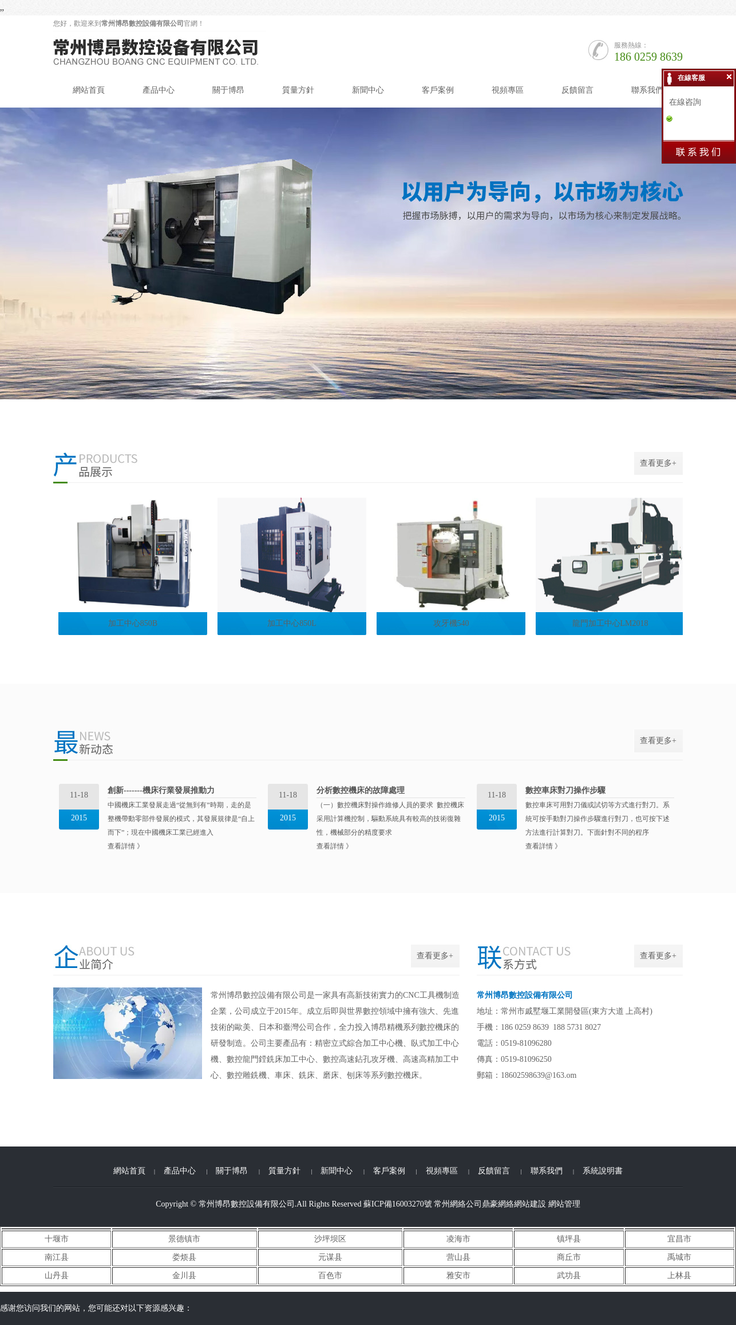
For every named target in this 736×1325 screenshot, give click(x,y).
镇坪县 (569, 1239)
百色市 (330, 1275)
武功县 (569, 1275)
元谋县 (330, 1257)
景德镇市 (184, 1239)
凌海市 (458, 1239)
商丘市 (569, 1257)
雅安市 (458, 1275)
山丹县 (57, 1275)
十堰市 (57, 1239)
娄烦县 (184, 1257)
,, (2, 7)
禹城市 (679, 1257)
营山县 (458, 1257)
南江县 (57, 1257)
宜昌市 (679, 1239)
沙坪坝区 (330, 1239)
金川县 (184, 1275)
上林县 (679, 1275)
